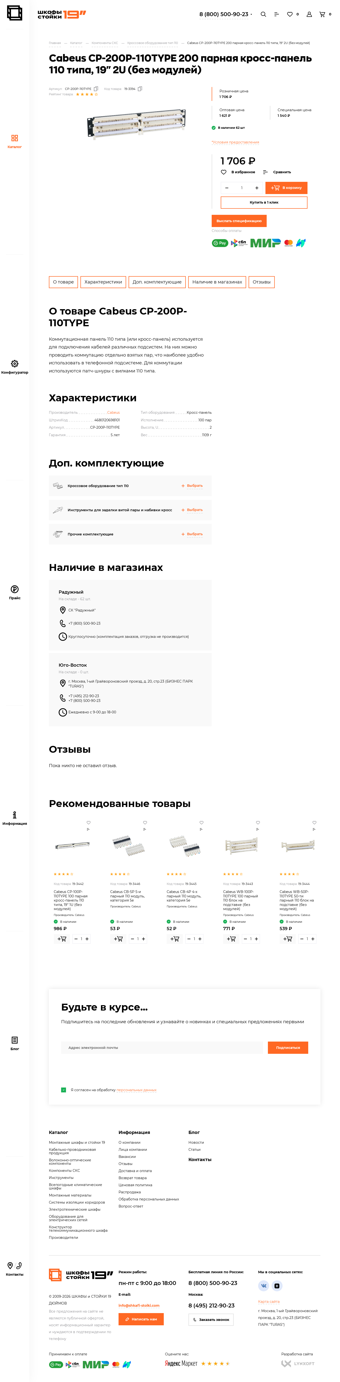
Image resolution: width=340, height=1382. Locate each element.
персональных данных (136, 1090)
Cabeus (113, 412)
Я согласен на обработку (108, 1090)
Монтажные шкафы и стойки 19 (77, 1142)
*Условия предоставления (235, 142)
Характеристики (103, 282)
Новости (196, 1142)
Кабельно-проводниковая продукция (72, 1151)
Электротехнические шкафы (74, 1209)
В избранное (238, 172)
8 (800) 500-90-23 (223, 14)
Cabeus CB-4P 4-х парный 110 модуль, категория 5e (184, 896)
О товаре (63, 282)
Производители (63, 1237)
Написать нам (141, 1319)
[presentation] (98, 1070)
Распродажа (130, 1192)
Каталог (15, 141)
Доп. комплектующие (157, 282)
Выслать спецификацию (239, 221)
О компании (130, 1142)
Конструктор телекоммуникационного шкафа (78, 1229)
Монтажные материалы (70, 1195)
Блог (15, 1043)
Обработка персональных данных (149, 1199)
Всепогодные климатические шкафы (75, 1186)
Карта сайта (269, 1301)
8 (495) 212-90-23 (211, 1305)
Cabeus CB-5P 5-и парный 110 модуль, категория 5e (127, 896)
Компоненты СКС (64, 1170)
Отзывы (262, 282)
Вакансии (127, 1156)
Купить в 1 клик (264, 202)
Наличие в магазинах (217, 282)
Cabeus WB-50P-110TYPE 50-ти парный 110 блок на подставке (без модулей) (297, 900)
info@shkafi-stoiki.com (139, 1305)
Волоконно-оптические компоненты (70, 1162)
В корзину (286, 188)
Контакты (14, 1269)
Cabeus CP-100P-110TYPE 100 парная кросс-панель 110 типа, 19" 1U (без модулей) (71, 900)
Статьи (194, 1149)
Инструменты (61, 1177)
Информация (134, 1132)
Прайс (15, 592)
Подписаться (288, 1047)
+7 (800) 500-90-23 (84, 623)
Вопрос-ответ (131, 1206)
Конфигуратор (14, 367)
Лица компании (133, 1149)
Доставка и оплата (135, 1171)
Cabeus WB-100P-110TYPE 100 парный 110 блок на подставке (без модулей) (240, 900)
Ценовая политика (135, 1185)
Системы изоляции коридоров (77, 1202)
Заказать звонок (211, 1319)
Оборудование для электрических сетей (68, 1218)
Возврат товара (133, 1178)
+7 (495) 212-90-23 (83, 696)
